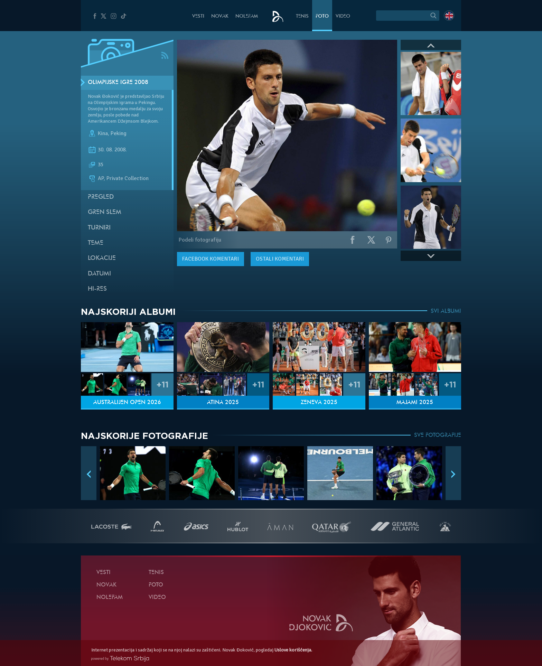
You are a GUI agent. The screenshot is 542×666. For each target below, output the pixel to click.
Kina (103, 133)
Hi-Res (97, 289)
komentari (210, 258)
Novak (219, 16)
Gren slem (104, 212)
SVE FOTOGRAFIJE (437, 435)
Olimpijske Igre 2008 (118, 82)
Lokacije (102, 258)
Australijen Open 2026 (127, 402)
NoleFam (246, 16)
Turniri (99, 228)
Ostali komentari (280, 258)
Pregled (101, 197)
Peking (119, 133)
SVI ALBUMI (446, 311)
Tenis (302, 16)
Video (343, 16)
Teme (95, 243)
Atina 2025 (223, 402)
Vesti (198, 16)
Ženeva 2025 (319, 402)
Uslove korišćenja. (293, 650)
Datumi (99, 274)
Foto (322, 16)
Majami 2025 (414, 402)
